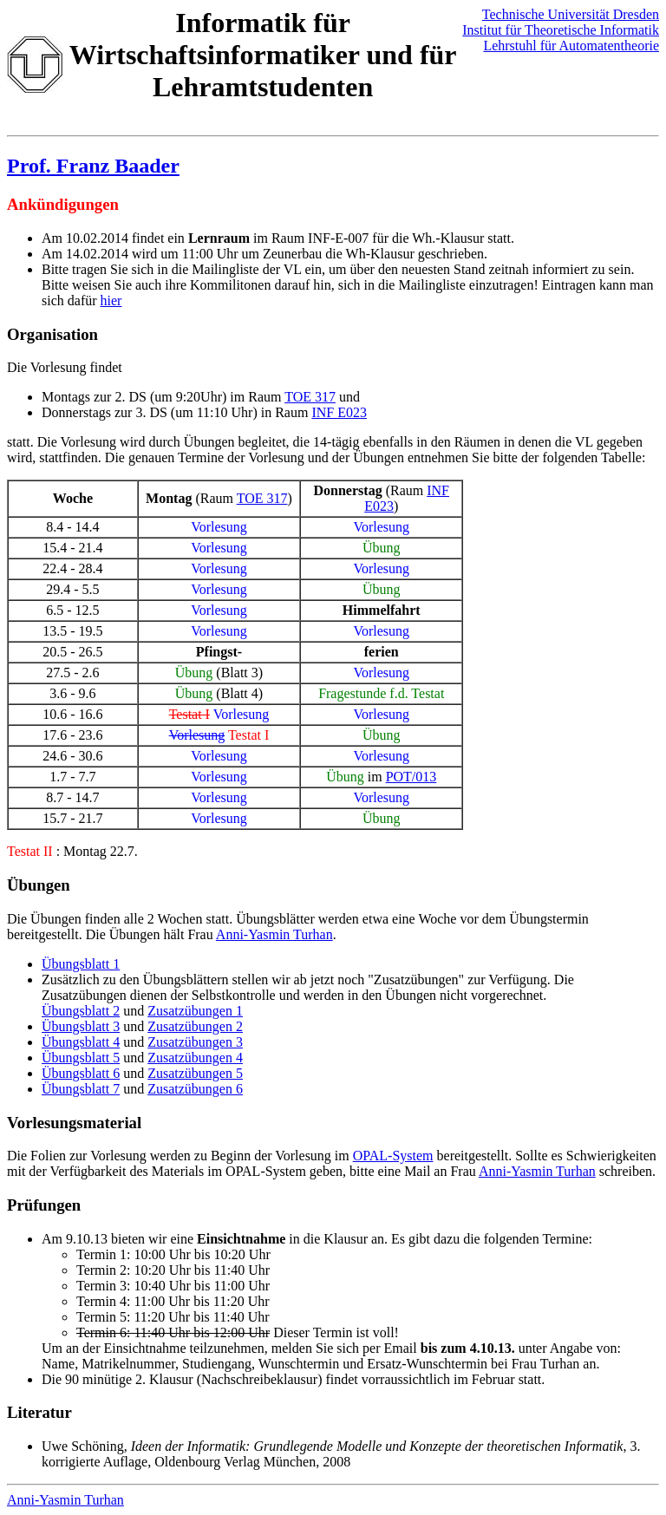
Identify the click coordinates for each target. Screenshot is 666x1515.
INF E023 (339, 412)
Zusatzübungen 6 (195, 1088)
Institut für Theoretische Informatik (560, 30)
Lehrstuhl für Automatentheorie (571, 45)
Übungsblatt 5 (81, 1057)
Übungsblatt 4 (81, 1042)
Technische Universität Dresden (570, 14)
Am (52, 1238)
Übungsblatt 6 (81, 1073)
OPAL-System (393, 1155)
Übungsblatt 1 (81, 964)
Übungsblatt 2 (81, 1010)
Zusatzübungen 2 (195, 1026)
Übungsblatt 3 (81, 1026)
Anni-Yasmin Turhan (274, 934)
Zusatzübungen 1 (195, 1010)
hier (111, 300)
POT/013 (411, 776)
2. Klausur (164, 1379)
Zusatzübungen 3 (195, 1042)
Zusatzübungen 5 (195, 1073)
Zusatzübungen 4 (195, 1057)
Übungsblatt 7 (81, 1088)
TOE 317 (310, 396)
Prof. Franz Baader (93, 165)
